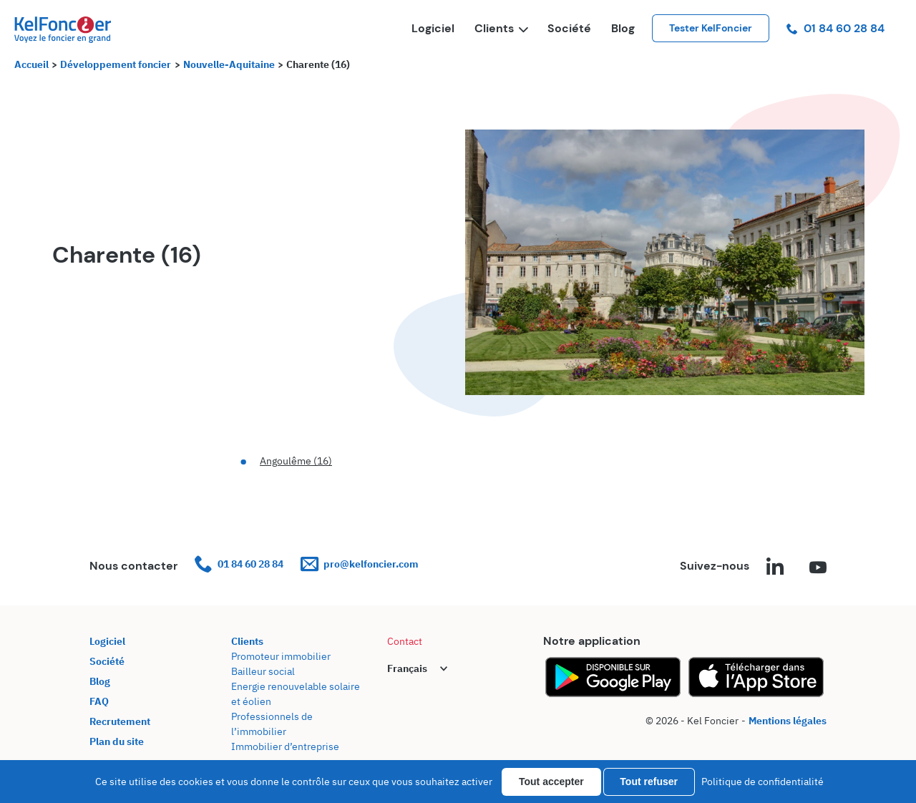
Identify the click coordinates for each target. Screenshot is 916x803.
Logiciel (432, 28)
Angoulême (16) (296, 460)
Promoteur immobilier (281, 656)
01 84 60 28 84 (835, 28)
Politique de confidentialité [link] (762, 781)
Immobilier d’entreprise (285, 746)
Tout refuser (649, 781)
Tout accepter (551, 781)
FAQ (99, 701)
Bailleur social (263, 671)
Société (569, 28)
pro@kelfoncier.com (360, 564)
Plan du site (116, 741)
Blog (623, 28)
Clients (500, 28)
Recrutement (119, 721)
